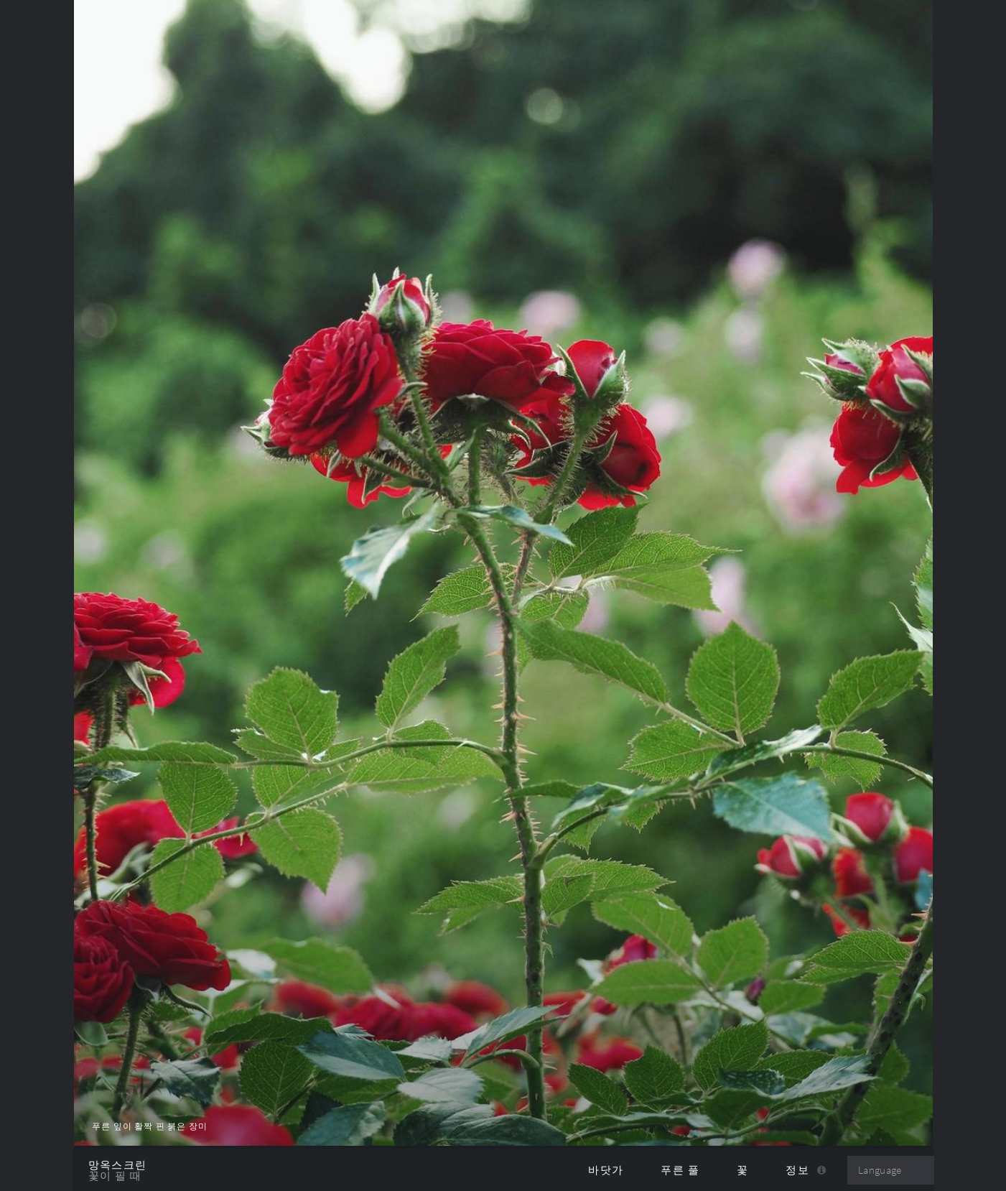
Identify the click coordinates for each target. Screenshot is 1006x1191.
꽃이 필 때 (115, 1175)
